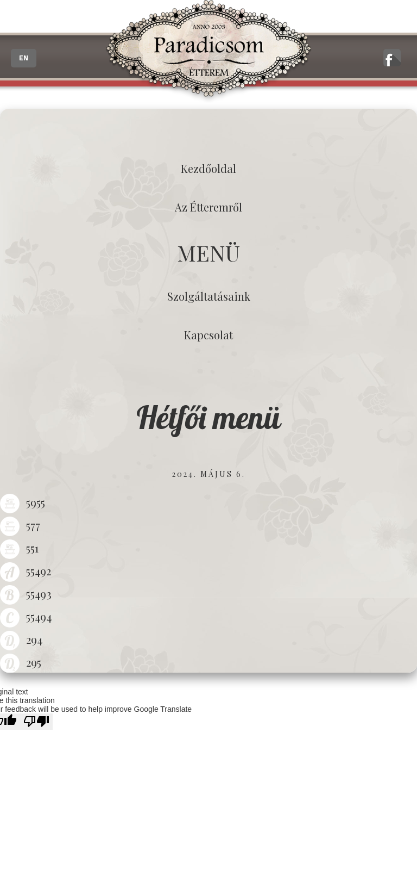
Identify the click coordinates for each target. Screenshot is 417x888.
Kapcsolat (208, 334)
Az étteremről (208, 207)
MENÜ (208, 252)
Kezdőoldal (208, 168)
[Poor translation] (36, 721)
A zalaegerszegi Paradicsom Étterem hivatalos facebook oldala (392, 57)
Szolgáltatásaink (208, 296)
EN (23, 58)
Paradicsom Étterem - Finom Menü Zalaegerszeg (208, 51)
